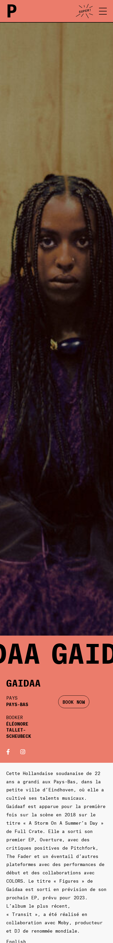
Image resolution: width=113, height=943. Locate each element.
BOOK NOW (74, 702)
